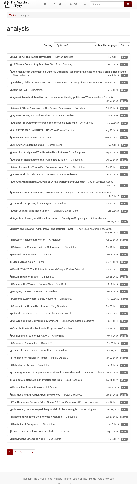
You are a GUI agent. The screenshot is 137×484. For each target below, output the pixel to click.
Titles (49, 478)
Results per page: (107, 45)
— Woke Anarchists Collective (69, 99)
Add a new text (106, 478)
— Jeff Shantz (69, 439)
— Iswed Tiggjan (69, 409)
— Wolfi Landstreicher (69, 115)
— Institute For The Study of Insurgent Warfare (69, 82)
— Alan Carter (69, 137)
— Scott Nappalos (69, 380)
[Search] (107, 4)
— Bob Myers (69, 108)
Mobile (92, 478)
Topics (12, 15)
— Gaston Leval (69, 145)
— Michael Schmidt (69, 57)
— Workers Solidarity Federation (69, 174)
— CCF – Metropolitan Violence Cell (69, 313)
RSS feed (39, 478)
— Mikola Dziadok (69, 357)
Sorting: (48, 45)
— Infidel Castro (69, 387)
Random (27, 478)
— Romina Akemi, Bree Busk (69, 284)
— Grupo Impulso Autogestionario (69, 220)
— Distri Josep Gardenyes (69, 64)
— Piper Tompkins (69, 152)
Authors (58, 478)
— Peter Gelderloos (69, 394)
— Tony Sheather (69, 306)
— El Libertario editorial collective (69, 321)
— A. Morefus (69, 239)
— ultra (69, 262)
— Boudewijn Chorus (69, 372)
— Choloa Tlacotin (69, 130)
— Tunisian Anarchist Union (69, 211)
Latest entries (80, 478)
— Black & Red (69, 343)
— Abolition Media (69, 73)
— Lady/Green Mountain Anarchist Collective (69, 194)
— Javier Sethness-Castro (69, 183)
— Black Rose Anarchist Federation (69, 231)
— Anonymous (69, 123)
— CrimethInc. (69, 90)
